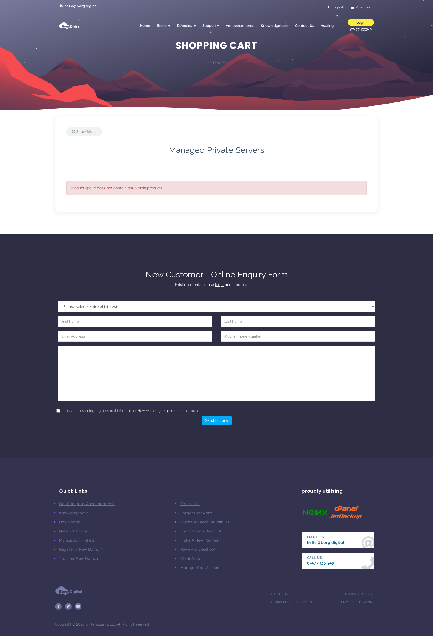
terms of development (292, 602)
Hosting (327, 25)
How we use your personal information (169, 410)
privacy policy (359, 594)
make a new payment (200, 540)
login (219, 284)
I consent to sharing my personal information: (131, 410)
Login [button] (361, 22)
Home (145, 25)
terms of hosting (356, 602)
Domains (186, 25)
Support (210, 25)
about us (279, 594)
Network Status (73, 531)
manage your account (200, 567)
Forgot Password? (197, 512)
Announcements (240, 25)
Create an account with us (204, 522)
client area (190, 558)
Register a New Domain (80, 549)
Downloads (69, 522)
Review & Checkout (197, 549)
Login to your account (200, 531)
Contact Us (304, 25)
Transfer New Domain (79, 558)
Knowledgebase (275, 25)
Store (163, 25)
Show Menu (84, 131)
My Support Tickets (77, 540)
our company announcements (87, 503)
